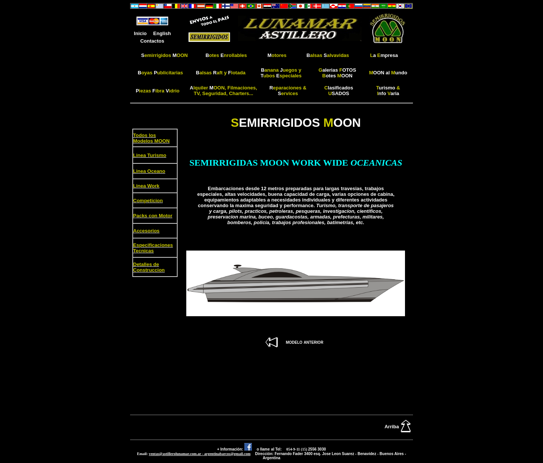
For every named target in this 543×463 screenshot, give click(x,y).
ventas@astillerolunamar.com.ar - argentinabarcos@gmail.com (200, 454)
